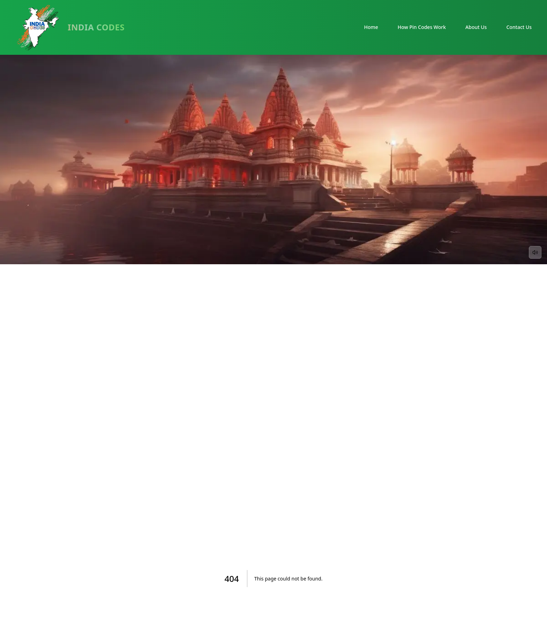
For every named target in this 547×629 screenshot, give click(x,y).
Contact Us (519, 27)
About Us (476, 27)
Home (371, 27)
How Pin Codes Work (422, 27)
